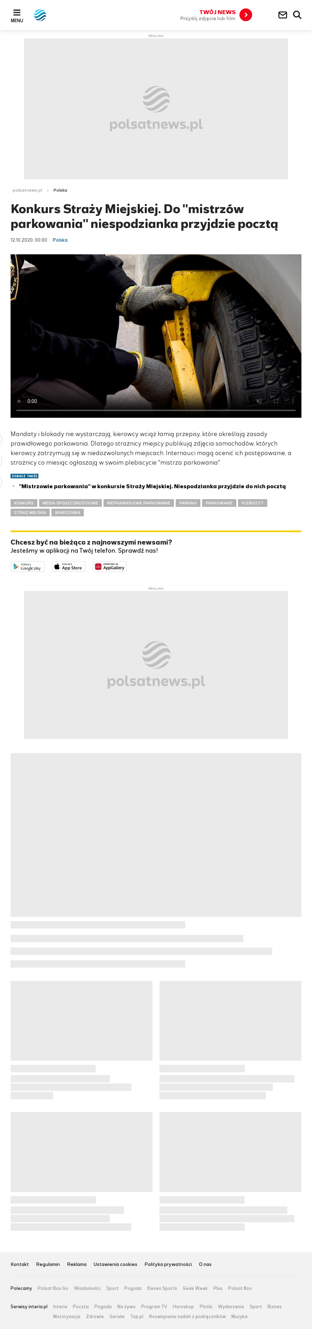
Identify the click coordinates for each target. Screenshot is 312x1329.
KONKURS (24, 503)
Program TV (154, 1307)
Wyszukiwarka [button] (297, 15)
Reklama (77, 1265)
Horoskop (183, 1307)
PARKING (188, 503)
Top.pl (136, 1316)
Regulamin (48, 1265)
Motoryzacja (66, 1316)
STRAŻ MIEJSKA (30, 512)
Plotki (206, 1307)
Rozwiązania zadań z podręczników (187, 1316)
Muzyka (239, 1316)
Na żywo (126, 1307)
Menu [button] (17, 20)
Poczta (81, 1307)
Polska (60, 190)
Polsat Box (240, 1288)
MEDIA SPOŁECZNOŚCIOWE (70, 503)
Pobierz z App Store (85, 566)
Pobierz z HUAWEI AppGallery (126, 566)
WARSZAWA (67, 512)
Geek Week (195, 1288)
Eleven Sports (162, 1288)
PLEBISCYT (253, 503)
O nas (205, 1265)
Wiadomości (87, 1288)
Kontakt (20, 1265)
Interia (60, 1307)
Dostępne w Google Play (44, 566)
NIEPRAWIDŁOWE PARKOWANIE (138, 503)
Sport (112, 1288)
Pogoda (133, 1288)
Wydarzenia (231, 1307)
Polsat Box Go (53, 1288)
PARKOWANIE (219, 503)
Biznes (275, 1307)
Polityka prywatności (168, 1265)
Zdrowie (95, 1316)
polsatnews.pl (27, 190)
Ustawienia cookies (115, 1265)
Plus (218, 1288)
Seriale (117, 1316)
